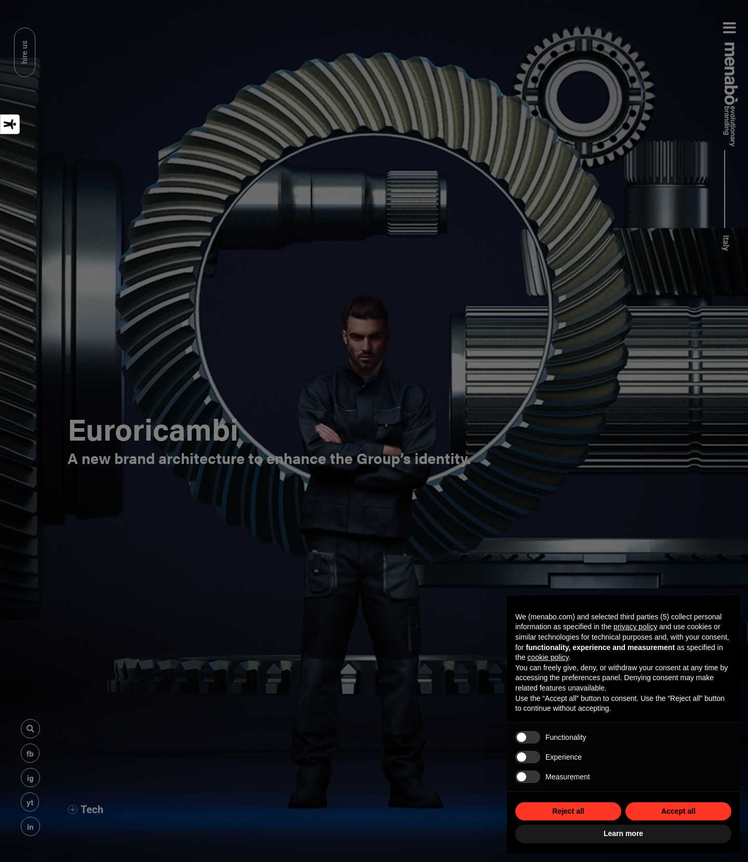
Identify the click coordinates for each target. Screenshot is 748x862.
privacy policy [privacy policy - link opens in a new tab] (635, 626)
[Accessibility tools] (10, 124)
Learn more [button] (623, 833)
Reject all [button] (568, 811)
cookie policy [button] (547, 657)
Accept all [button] (678, 811)
